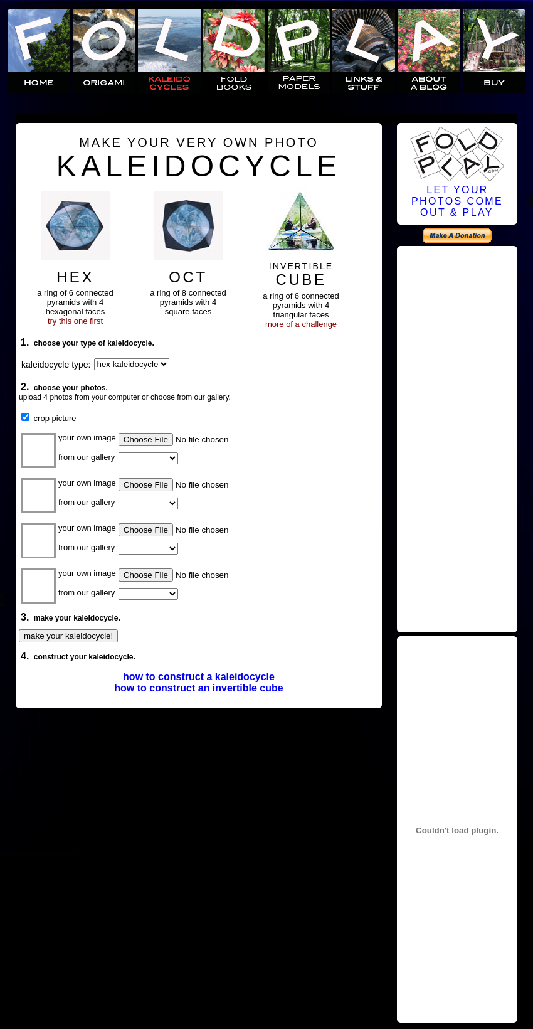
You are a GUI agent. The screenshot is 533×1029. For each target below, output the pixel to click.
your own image (87, 437)
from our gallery (86, 457)
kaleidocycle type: (56, 365)
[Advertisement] (457, 440)
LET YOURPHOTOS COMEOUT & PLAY (457, 201)
